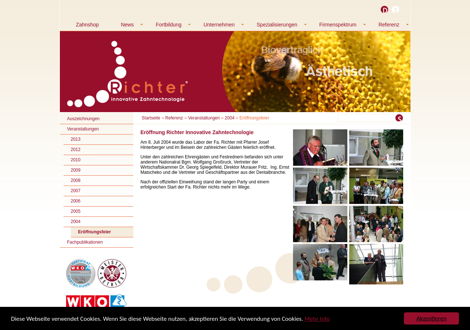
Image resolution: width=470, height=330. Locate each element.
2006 (76, 201)
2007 (76, 190)
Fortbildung (168, 25)
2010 (76, 159)
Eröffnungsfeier (94, 231)
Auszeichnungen (83, 118)
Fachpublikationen (85, 242)
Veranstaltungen (83, 129)
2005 (76, 211)
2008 (76, 180)
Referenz (389, 25)
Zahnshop (87, 25)
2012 (76, 149)
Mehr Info (317, 319)
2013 (76, 139)
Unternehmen (219, 25)
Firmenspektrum (338, 25)
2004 (76, 221)
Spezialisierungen (277, 25)
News (127, 25)
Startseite (151, 118)
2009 (76, 170)
